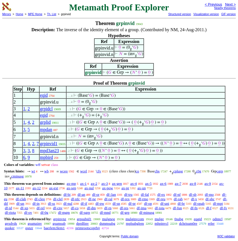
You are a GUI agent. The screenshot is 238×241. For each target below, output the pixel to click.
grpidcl (46, 108)
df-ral (108, 199)
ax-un (142, 188)
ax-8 (193, 183)
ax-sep (71, 188)
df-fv (223, 208)
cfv (99, 171)
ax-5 (148, 183)
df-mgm (64, 212)
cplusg (178, 171)
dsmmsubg (107, 223)
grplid (45, 122)
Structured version (179, 14)
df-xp (24, 208)
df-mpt (218, 203)
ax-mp (71, 183)
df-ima (142, 208)
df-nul (67, 203)
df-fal (145, 194)
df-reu (161, 199)
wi (33, 171)
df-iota (159, 208)
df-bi (66, 194)
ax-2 (94, 183)
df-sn (116, 203)
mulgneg (108, 219)
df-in (36, 203)
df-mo (209, 194)
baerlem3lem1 (54, 228)
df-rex (125, 199)
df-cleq (40, 199)
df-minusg (146, 212)
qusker (10, 228)
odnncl (217, 219)
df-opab (198, 203)
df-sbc (210, 199)
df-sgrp (84, 212)
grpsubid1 (84, 219)
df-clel (58, 199)
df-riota (10, 212)
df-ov (28, 212)
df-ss (51, 203)
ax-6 (163, 183)
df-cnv (58, 208)
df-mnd (105, 212)
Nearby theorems (225, 8)
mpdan (46, 129)
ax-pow (107, 188)
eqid (44, 95)
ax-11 (20, 188)
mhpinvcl (161, 223)
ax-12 (37, 188)
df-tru (128, 194)
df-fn (194, 208)
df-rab (178, 199)
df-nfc (75, 199)
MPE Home (35, 14)
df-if (84, 203)
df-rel (40, 208)
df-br (181, 203)
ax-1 (83, 183)
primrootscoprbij (87, 228)
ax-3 (104, 183)
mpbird (46, 157)
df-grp (125, 212)
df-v (194, 199)
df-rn (107, 208)
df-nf (177, 194)
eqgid (198, 219)
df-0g (44, 212)
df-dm (91, 208)
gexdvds (11, 223)
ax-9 (208, 183)
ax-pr (125, 188)
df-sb (192, 194)
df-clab (21, 199)
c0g (198, 171)
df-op (148, 203)
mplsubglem (135, 223)
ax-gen (117, 183)
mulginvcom (134, 219)
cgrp (220, 171)
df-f (209, 208)
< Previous (213, 4)
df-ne (92, 199)
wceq (63, 171)
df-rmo (143, 199)
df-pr (132, 203)
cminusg (17, 176)
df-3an (111, 194)
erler (211, 223)
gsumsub (58, 223)
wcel (83, 171)
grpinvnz (59, 219)
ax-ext (53, 188)
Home (19, 14)
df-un (20, 203)
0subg (178, 219)
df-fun (177, 208)
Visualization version (206, 14)
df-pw (99, 203)
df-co (75, 208)
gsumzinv (35, 223)
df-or (95, 194)
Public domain (130, 236)
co (137, 171)
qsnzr (29, 228)
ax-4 (133, 183)
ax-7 (178, 183)
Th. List (51, 14)
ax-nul (89, 188)
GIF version (228, 14)
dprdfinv (82, 223)
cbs (157, 171)
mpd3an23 (49, 150)
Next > (230, 4)
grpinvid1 (48, 143)
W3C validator (226, 236)
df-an (81, 194)
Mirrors (6, 14)
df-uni (164, 203)
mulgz (159, 219)
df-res (124, 208)
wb (46, 171)
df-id (8, 208)
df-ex (161, 194)
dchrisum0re (188, 223)
